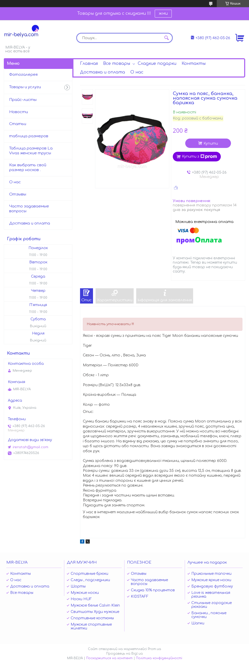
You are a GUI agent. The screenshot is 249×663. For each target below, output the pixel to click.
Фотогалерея (23, 74)
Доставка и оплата (102, 72)
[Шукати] (166, 38)
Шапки (197, 623)
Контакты (194, 63)
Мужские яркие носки (211, 580)
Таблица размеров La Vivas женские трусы (31, 150)
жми (163, 13)
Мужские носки (85, 593)
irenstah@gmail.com (30, 447)
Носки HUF (81, 599)
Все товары (116, 63)
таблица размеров (28, 136)
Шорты (78, 586)
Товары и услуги (25, 87)
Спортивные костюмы (92, 618)
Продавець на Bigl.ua (124, 653)
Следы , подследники (90, 580)
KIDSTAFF (139, 596)
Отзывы (17, 194)
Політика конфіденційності (159, 658)
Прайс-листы (23, 100)
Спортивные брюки (89, 574)
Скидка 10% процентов (153, 590)
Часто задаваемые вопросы (29, 208)
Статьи (17, 124)
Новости (18, 112)
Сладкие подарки (157, 63)
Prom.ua (154, 649)
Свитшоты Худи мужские (95, 612)
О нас (136, 72)
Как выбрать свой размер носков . (27, 167)
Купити (211, 143)
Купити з (199, 156)
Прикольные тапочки (211, 574)
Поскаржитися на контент (109, 658)
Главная (89, 63)
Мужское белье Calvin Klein (95, 605)
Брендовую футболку (212, 586)
